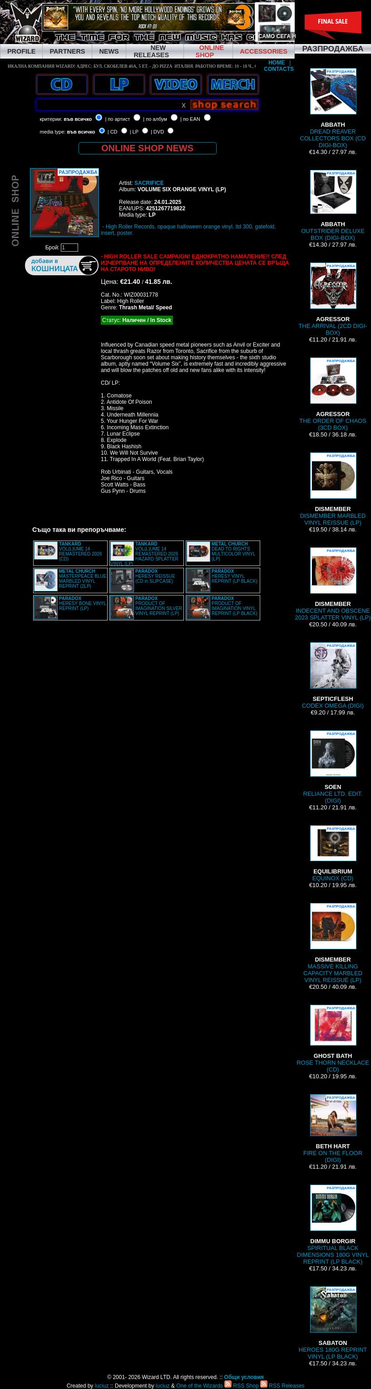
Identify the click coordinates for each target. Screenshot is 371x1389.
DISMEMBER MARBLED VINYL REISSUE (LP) (333, 489)
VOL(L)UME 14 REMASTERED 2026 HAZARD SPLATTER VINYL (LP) (144, 553)
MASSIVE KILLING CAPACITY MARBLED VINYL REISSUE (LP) (332, 943)
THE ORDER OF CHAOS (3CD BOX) (332, 394)
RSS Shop (241, 1386)
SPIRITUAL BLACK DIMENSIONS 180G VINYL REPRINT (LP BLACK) (333, 1225)
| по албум (155, 119)
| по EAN (190, 119)
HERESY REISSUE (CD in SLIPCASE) (155, 576)
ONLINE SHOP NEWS (147, 148)
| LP (134, 131)
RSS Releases (282, 1386)
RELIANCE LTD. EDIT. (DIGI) (333, 767)
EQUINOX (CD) (333, 853)
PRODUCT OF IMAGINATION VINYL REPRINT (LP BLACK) (234, 606)
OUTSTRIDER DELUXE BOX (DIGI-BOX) (333, 205)
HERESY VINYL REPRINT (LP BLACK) (234, 576)
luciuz (102, 1386)
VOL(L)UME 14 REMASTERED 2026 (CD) (80, 551)
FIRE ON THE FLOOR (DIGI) (332, 1128)
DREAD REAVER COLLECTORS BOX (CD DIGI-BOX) (333, 108)
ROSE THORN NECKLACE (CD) (333, 1039)
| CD (113, 131)
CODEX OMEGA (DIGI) (333, 675)
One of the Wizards (199, 1386)
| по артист (117, 119)
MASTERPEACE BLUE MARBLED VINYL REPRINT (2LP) (82, 579)
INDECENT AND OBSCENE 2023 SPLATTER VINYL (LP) (333, 584)
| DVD (157, 131)
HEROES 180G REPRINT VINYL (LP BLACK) (333, 1323)
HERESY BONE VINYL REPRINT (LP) (82, 603)
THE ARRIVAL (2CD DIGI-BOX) (332, 299)
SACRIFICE (149, 183)
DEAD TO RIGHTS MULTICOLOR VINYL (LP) (233, 551)
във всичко (78, 119)
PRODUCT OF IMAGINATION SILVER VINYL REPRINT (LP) (158, 606)
